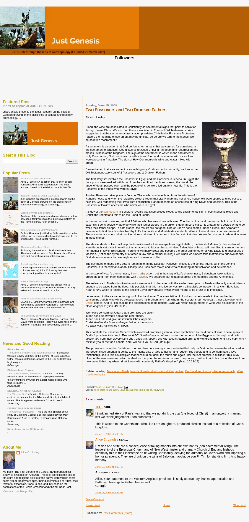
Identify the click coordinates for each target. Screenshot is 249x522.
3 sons (135, 273)
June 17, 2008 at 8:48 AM (109, 492)
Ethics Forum (15, 349)
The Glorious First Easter (21, 411)
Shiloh (89, 302)
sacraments (132, 390)
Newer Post (93, 505)
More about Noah (118, 371)
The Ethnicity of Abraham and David (41, 315)
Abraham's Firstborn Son (35, 247)
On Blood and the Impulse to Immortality (210, 371)
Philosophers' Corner (20, 370)
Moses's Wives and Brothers (37, 212)
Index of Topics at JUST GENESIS (28, 106)
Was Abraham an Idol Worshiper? (40, 229)
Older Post (239, 505)
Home (166, 505)
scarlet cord (110, 211)
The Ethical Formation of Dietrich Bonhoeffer (31, 352)
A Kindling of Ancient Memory (37, 264)
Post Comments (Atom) (117, 513)
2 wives (141, 276)
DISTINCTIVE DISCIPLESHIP (24, 408)
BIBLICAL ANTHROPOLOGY (24, 390)
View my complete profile (18, 491)
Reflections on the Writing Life (25, 429)
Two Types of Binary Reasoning (24, 373)
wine (161, 390)
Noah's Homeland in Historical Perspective (157, 371)
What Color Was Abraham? (36, 178)
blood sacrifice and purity (105, 390)
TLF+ (99, 407)
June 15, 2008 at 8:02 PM (109, 467)
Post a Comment (95, 499)
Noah (122, 390)
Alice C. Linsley (106, 439)
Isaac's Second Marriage (35, 281)
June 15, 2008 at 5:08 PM (109, 434)
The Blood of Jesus (148, 390)
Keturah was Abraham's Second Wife (41, 298)
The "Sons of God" (17, 394)
